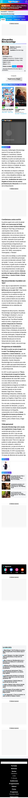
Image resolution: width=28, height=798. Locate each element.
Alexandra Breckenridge (7, 14)
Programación (14, 784)
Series (14, 771)
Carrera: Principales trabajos (14, 85)
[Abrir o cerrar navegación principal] (1, 2)
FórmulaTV (4, 11)
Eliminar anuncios (14, 23)
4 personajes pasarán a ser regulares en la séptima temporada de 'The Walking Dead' (18, 485)
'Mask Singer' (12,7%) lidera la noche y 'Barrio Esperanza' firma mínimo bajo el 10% (14, 651)
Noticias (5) (6, 473)
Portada (14, 766)
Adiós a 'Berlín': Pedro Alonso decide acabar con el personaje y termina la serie (13, 686)
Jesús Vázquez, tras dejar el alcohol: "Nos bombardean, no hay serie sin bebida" (13, 656)
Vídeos (14, 786)
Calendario (14, 773)
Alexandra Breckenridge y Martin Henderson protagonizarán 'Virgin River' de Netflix (17, 477)
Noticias (9, 19)
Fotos (23, 19)
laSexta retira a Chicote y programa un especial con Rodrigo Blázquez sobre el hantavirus (14, 7)
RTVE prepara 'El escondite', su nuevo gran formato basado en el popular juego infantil (14, 691)
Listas (14, 776)
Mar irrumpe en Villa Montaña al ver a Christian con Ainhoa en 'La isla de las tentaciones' (13, 662)
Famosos (11, 11)
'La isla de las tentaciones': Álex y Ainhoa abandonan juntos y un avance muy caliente (13, 672)
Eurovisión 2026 (14, 794)
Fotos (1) (5, 459)
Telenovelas (14, 797)
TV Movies (14, 778)
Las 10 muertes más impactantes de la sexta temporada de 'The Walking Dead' (18, 494)
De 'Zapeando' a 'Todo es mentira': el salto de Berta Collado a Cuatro (14, 695)
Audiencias (14, 781)
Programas (14, 792)
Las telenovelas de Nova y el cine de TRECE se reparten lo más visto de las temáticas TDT (13, 677)
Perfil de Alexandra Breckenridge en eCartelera (12, 69)
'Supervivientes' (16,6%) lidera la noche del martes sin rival (12, 681)
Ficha (3, 19)
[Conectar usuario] (26, 2)
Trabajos (17, 19)
